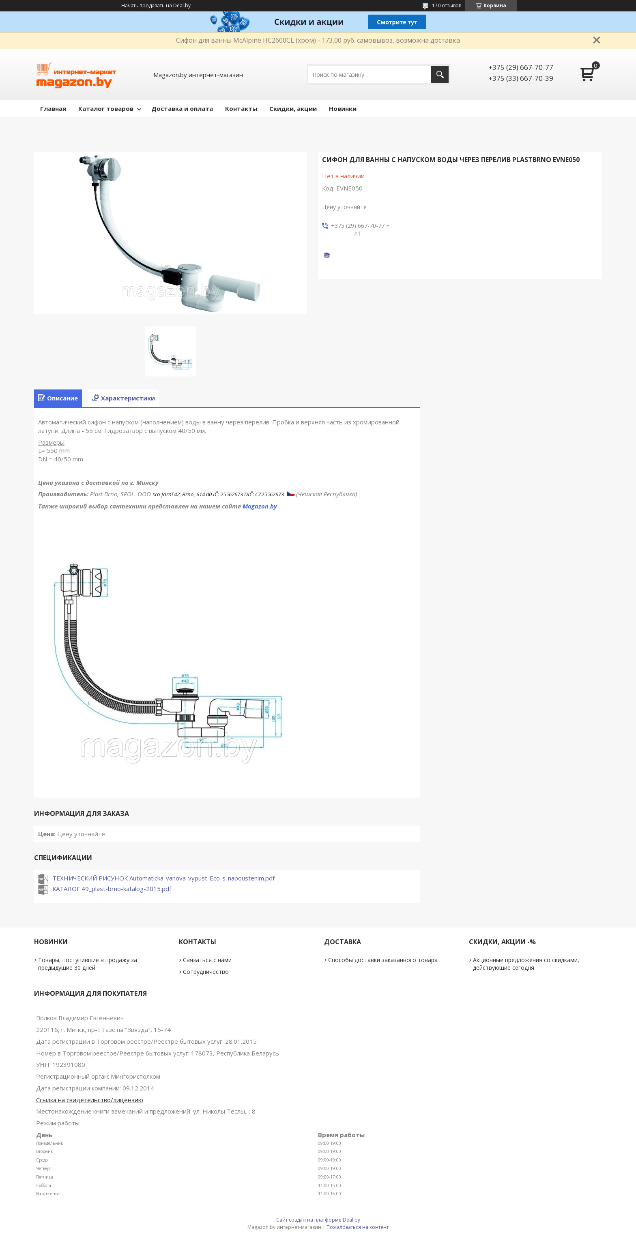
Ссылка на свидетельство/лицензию (89, 1100)
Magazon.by (260, 506)
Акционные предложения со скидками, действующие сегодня (526, 963)
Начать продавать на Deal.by (156, 6)
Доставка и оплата (182, 108)
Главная (53, 108)
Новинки (343, 108)
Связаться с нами (207, 960)
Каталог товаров (105, 108)
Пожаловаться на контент (358, 1227)
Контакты (241, 108)
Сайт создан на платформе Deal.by (318, 1219)
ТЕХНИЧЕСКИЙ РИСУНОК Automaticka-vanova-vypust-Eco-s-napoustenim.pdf (163, 878)
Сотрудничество (206, 971)
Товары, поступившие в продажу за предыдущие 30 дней (87, 963)
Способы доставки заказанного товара (383, 960)
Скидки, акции (293, 108)
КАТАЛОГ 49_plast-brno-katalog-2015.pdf (111, 889)
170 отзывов (446, 5)
